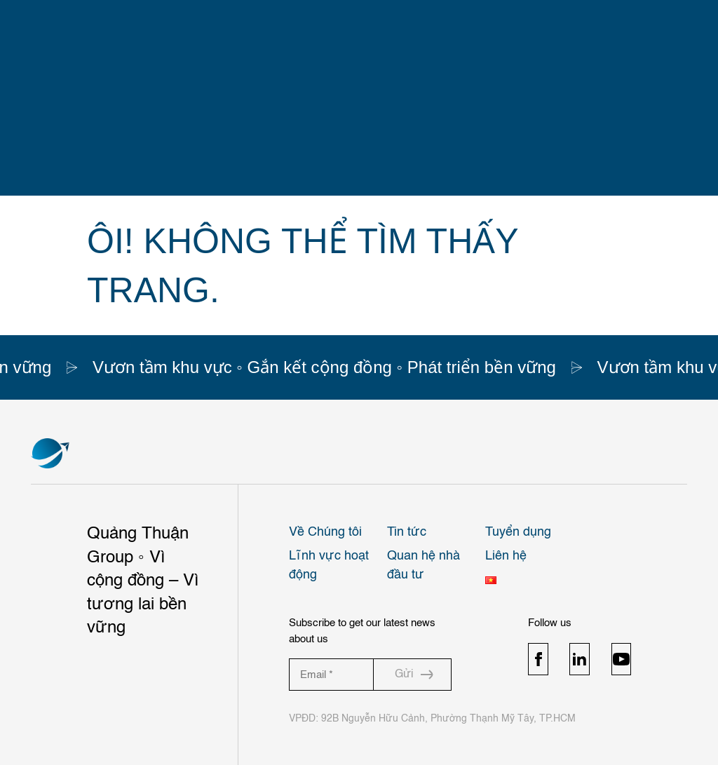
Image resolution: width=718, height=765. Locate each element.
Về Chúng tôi (325, 532)
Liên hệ (506, 556)
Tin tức (406, 532)
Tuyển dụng (518, 532)
